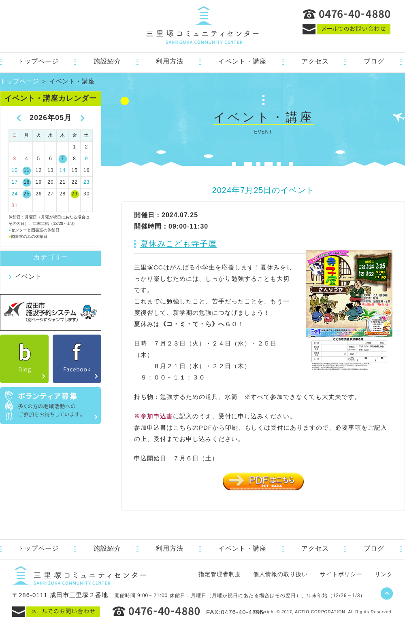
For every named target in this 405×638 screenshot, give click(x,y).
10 (15, 170)
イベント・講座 (242, 61)
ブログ (374, 61)
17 (15, 182)
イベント (28, 276)
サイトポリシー (341, 574)
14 (63, 170)
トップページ (38, 61)
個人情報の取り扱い (280, 574)
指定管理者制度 (219, 574)
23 (86, 182)
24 (15, 194)
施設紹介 (107, 61)
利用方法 (169, 61)
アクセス (315, 61)
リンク (384, 574)
